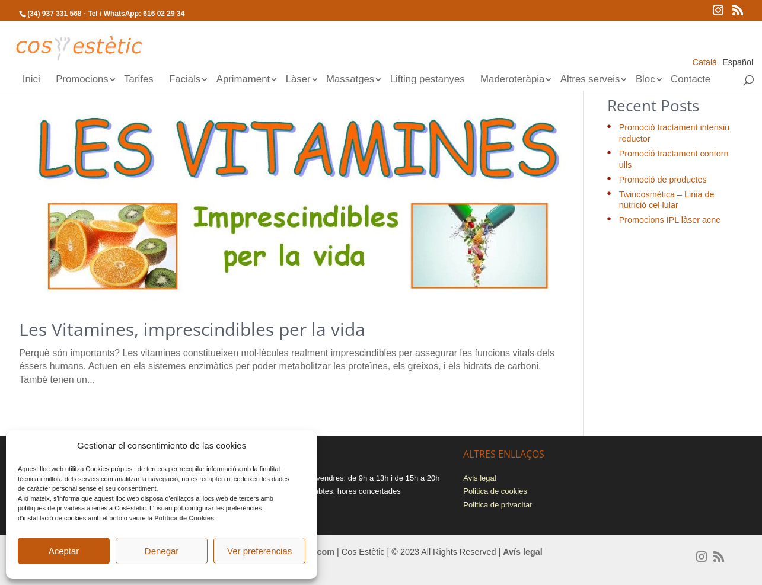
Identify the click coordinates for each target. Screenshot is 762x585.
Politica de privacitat (497, 504)
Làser (298, 80)
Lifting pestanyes (427, 80)
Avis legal (479, 478)
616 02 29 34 (163, 13)
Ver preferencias (259, 551)
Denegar (162, 551)
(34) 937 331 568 (54, 13)
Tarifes (138, 80)
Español (737, 62)
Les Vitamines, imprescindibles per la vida (192, 329)
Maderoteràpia (512, 80)
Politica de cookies (495, 491)
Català (705, 62)
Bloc (645, 80)
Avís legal (523, 552)
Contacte (690, 80)
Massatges (350, 80)
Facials (184, 80)
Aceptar (64, 551)
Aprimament (243, 80)
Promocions (82, 80)
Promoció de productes (663, 179)
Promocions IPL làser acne (669, 220)
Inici (31, 80)
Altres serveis (590, 80)
